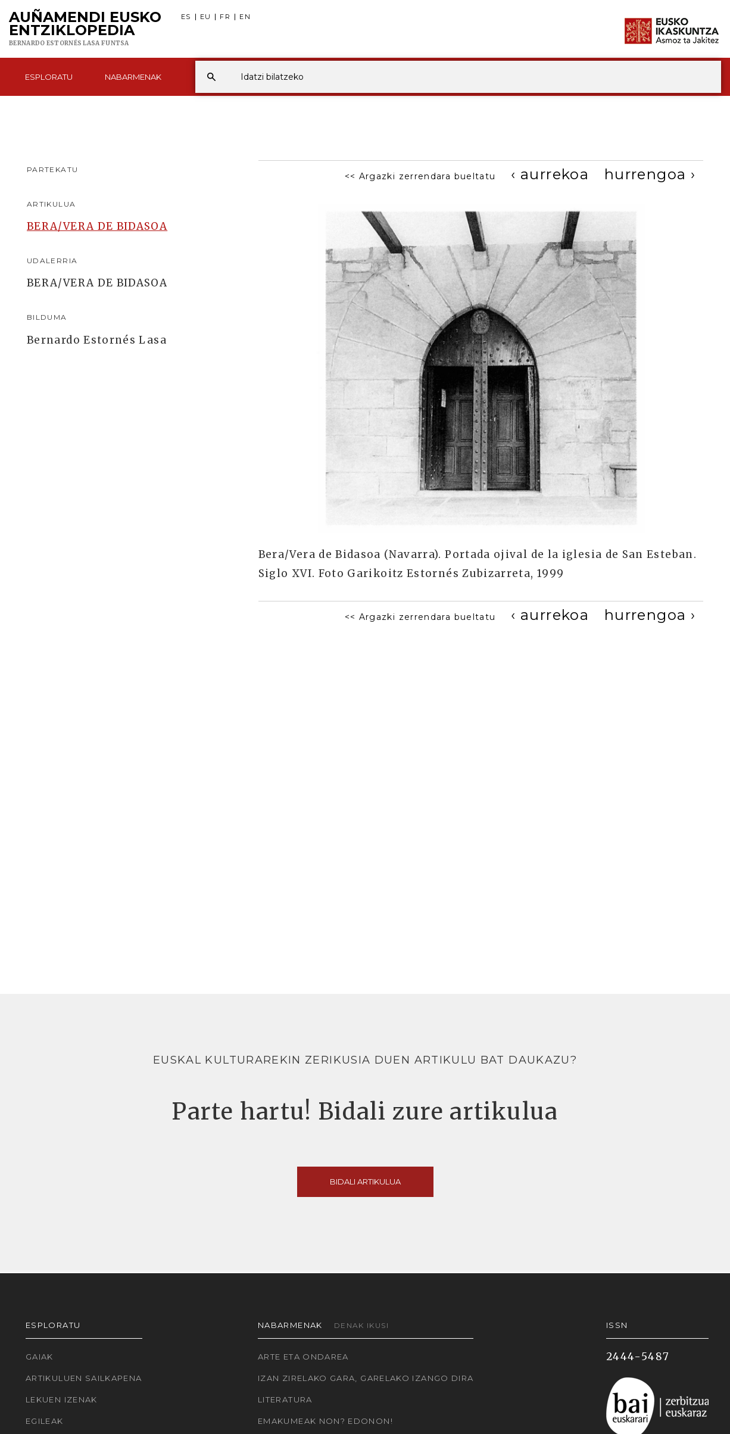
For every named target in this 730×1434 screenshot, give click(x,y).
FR (225, 17)
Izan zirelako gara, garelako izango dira (365, 1378)
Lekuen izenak (62, 1399)
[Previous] (550, 174)
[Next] (650, 174)
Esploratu (49, 77)
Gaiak (40, 1356)
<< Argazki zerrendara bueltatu (420, 176)
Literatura (285, 1399)
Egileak (45, 1421)
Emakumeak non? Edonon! (325, 1421)
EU (205, 17)
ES (186, 17)
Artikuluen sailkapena (84, 1378)
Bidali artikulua (365, 1181)
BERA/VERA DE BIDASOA (97, 226)
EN (245, 17)
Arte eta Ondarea (303, 1356)
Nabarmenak (133, 77)
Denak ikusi (361, 1325)
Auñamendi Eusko (85, 29)
